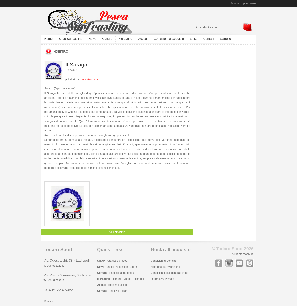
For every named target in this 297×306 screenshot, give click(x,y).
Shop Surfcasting (70, 38)
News (92, 38)
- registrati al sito (112, 284)
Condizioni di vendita (163, 260)
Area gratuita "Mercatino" (166, 266)
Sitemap (48, 301)
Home (48, 38)
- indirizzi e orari (112, 290)
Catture (107, 38)
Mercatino (125, 38)
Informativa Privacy (162, 278)
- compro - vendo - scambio (120, 278)
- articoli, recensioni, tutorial (117, 266)
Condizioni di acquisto (169, 38)
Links (193, 38)
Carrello (225, 38)
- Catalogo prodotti (112, 260)
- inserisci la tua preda (115, 272)
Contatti (208, 38)
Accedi (143, 38)
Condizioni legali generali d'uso (169, 272)
